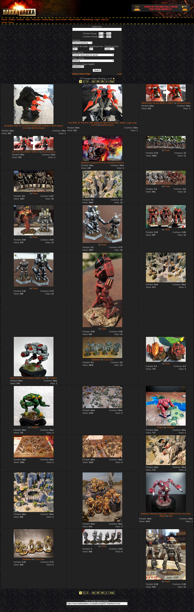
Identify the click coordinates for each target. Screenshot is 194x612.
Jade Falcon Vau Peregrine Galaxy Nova (28, 378)
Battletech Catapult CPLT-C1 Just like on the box (102, 163)
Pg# (112, 81)
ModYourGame (38, 128)
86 (102, 81)
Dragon (160, 427)
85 (98, 81)
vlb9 (170, 516)
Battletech (96, 360)
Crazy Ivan (108, 360)
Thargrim (53, 378)
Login (119, 74)
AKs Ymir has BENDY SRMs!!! (25, 152)
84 (93, 81)
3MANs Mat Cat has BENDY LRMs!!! (157, 103)
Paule (167, 150)
